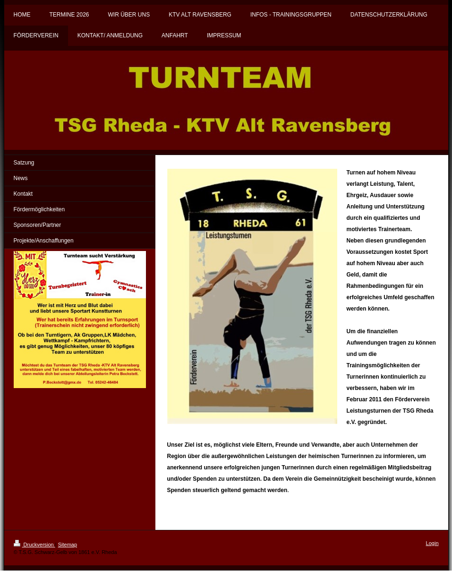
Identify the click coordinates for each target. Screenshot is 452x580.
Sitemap (67, 544)
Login (432, 543)
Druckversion (34, 544)
